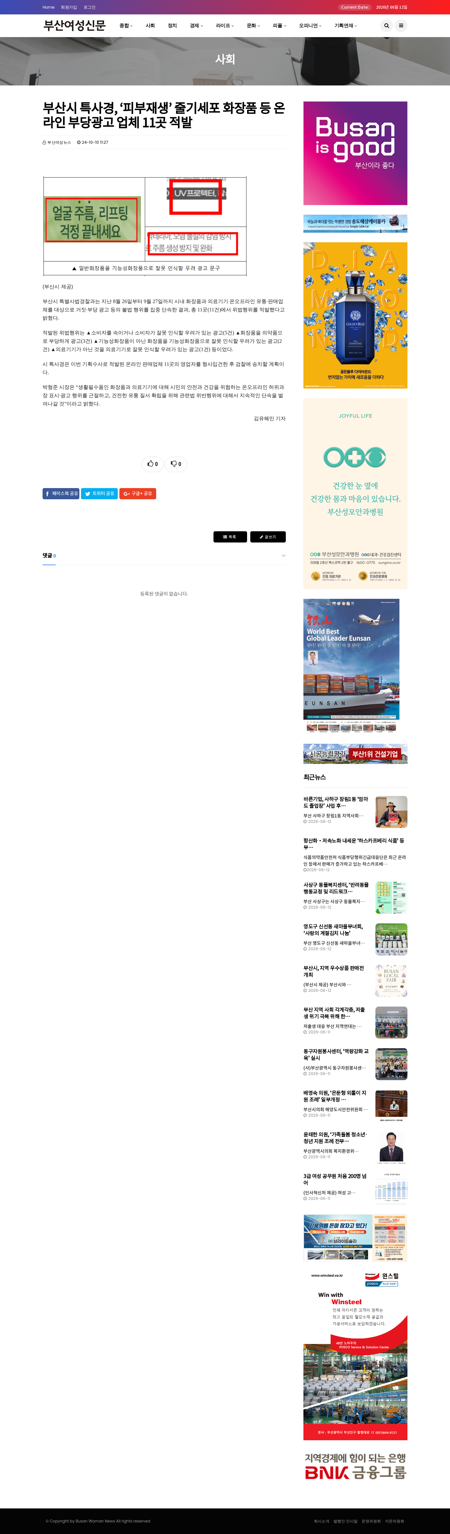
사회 (150, 25)
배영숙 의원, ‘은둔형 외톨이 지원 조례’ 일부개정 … (334, 1096)
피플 (277, 25)
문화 (251, 25)
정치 (172, 25)
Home (48, 7)
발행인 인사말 (345, 1521)
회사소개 (321, 1521)
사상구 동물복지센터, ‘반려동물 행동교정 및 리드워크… (336, 888)
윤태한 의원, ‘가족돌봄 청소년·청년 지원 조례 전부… (335, 1137)
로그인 (90, 7)
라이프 (223, 25)
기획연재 (343, 25)
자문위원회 (394, 1521)
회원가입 (69, 7)
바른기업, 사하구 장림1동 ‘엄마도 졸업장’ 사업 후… (335, 802)
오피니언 (308, 25)
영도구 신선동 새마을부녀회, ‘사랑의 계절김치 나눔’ (333, 929)
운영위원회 (371, 1521)
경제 (194, 25)
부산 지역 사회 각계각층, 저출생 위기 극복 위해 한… (334, 1013)
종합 (124, 25)
